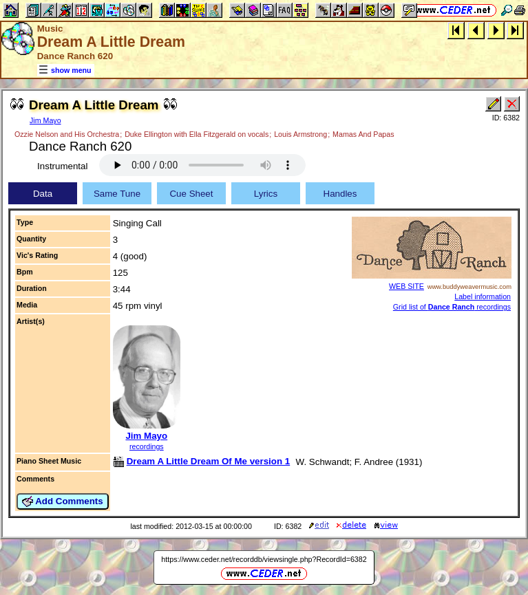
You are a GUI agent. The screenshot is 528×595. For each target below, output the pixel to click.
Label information (482, 296)
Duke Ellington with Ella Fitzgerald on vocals (196, 134)
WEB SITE (406, 286)
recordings (146, 446)
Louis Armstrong (300, 134)
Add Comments (62, 501)
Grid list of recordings (452, 307)
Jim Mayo (45, 120)
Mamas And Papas (363, 134)
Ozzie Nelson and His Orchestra (66, 134)
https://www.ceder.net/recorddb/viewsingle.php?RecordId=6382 (263, 559)
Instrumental (62, 166)
